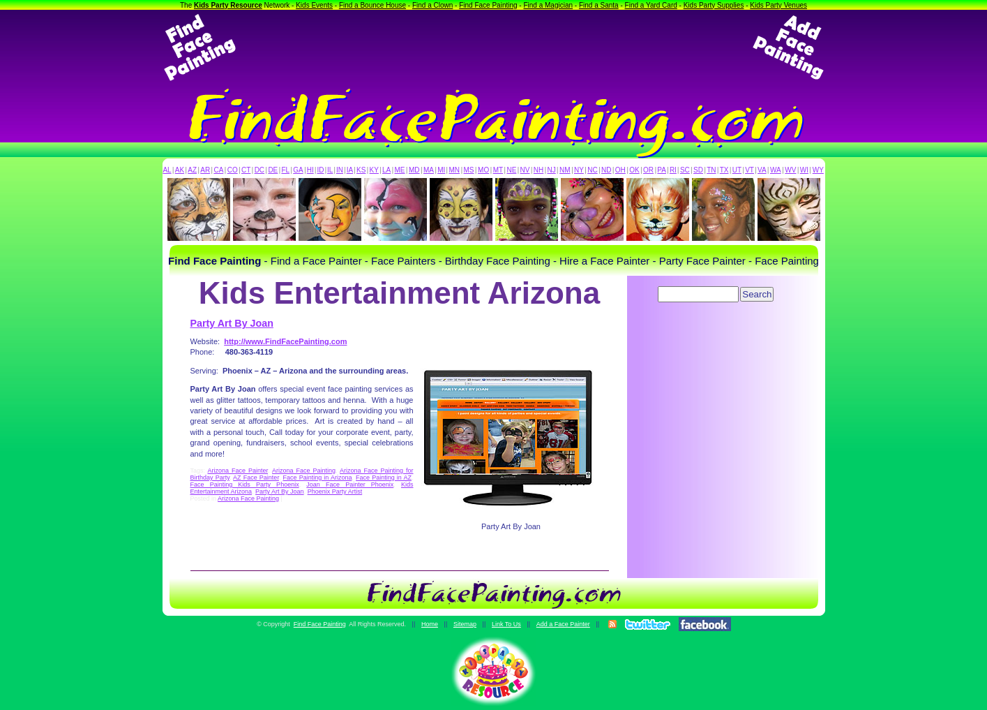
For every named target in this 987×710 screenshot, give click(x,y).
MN (454, 170)
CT (245, 170)
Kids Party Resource (228, 5)
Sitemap (464, 624)
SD (698, 170)
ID (320, 170)
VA (762, 170)
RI (673, 170)
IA (350, 170)
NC (592, 170)
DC (259, 170)
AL (167, 170)
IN (339, 170)
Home (429, 624)
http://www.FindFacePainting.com (285, 341)
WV (790, 170)
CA (218, 170)
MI (441, 170)
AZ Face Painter (256, 477)
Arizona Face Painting (304, 470)
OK (634, 170)
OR (648, 170)
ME (400, 170)
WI (804, 170)
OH (620, 170)
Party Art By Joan (231, 323)
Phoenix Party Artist (335, 491)
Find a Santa (599, 5)
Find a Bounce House (372, 5)
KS (361, 170)
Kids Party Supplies (714, 5)
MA (428, 170)
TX (724, 170)
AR (205, 170)
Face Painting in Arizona (317, 477)
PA (661, 170)
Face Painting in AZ (384, 477)
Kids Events (314, 5)
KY (374, 170)
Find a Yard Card (651, 5)
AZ (192, 170)
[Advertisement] (494, 47)
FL (285, 170)
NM (565, 170)
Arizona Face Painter (238, 470)
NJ (551, 170)
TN (711, 170)
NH (538, 170)
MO (483, 170)
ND (606, 170)
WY (818, 170)
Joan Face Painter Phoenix (349, 484)
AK (179, 170)
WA (775, 170)
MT (498, 170)
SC (685, 170)
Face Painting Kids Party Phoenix (244, 484)
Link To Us (506, 624)
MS (469, 170)
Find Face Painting (488, 5)
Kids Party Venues (778, 5)
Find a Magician (548, 5)
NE (511, 170)
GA (298, 170)
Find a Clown (432, 5)
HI (310, 170)
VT (749, 170)
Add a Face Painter (563, 624)
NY (579, 170)
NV (525, 170)
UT (736, 170)
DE (273, 170)
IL (330, 170)
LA (386, 170)
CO (232, 170)
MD (414, 170)
